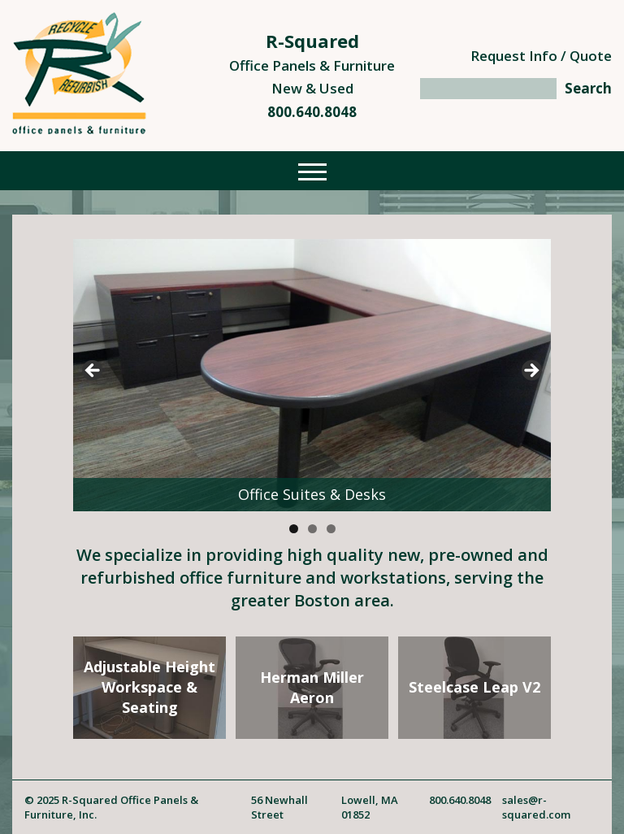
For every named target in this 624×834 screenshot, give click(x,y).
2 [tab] (312, 528)
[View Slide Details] (312, 375)
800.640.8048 (312, 111)
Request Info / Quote (541, 55)
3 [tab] (331, 528)
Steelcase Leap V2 (474, 687)
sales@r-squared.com (536, 807)
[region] (312, 375)
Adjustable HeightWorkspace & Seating (149, 687)
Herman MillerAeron (312, 687)
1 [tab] (293, 528)
